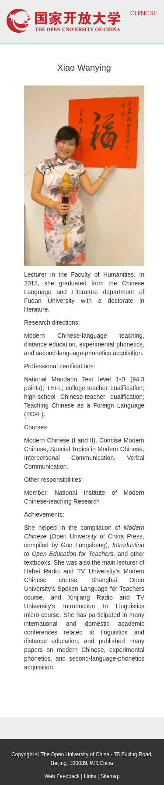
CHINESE (143, 13)
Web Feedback (62, 776)
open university (63, 21)
